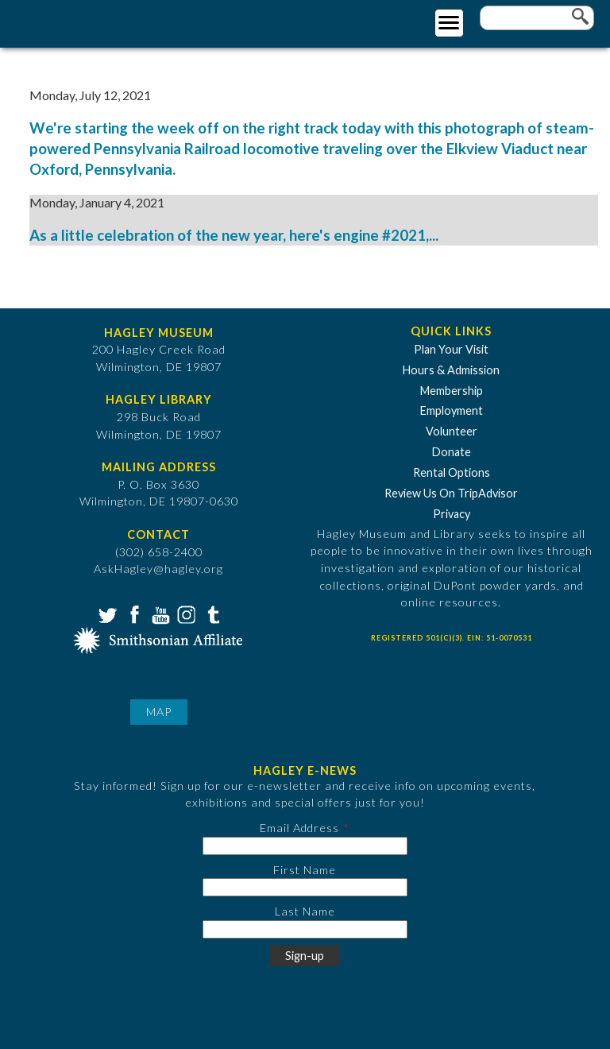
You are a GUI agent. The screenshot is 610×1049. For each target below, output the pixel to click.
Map (159, 711)
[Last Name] (305, 929)
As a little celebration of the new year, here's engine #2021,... (233, 235)
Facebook (133, 613)
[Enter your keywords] (537, 18)
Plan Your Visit (451, 349)
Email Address (299, 827)
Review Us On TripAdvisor (451, 493)
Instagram (185, 613)
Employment (451, 410)
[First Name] (305, 887)
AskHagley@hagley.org (158, 568)
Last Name (305, 911)
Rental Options (451, 472)
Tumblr (211, 613)
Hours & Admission (451, 370)
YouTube (159, 613)
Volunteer (451, 431)
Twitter (106, 613)
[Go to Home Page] (77, 21)
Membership (451, 390)
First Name (304, 870)
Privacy (451, 514)
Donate (451, 452)
